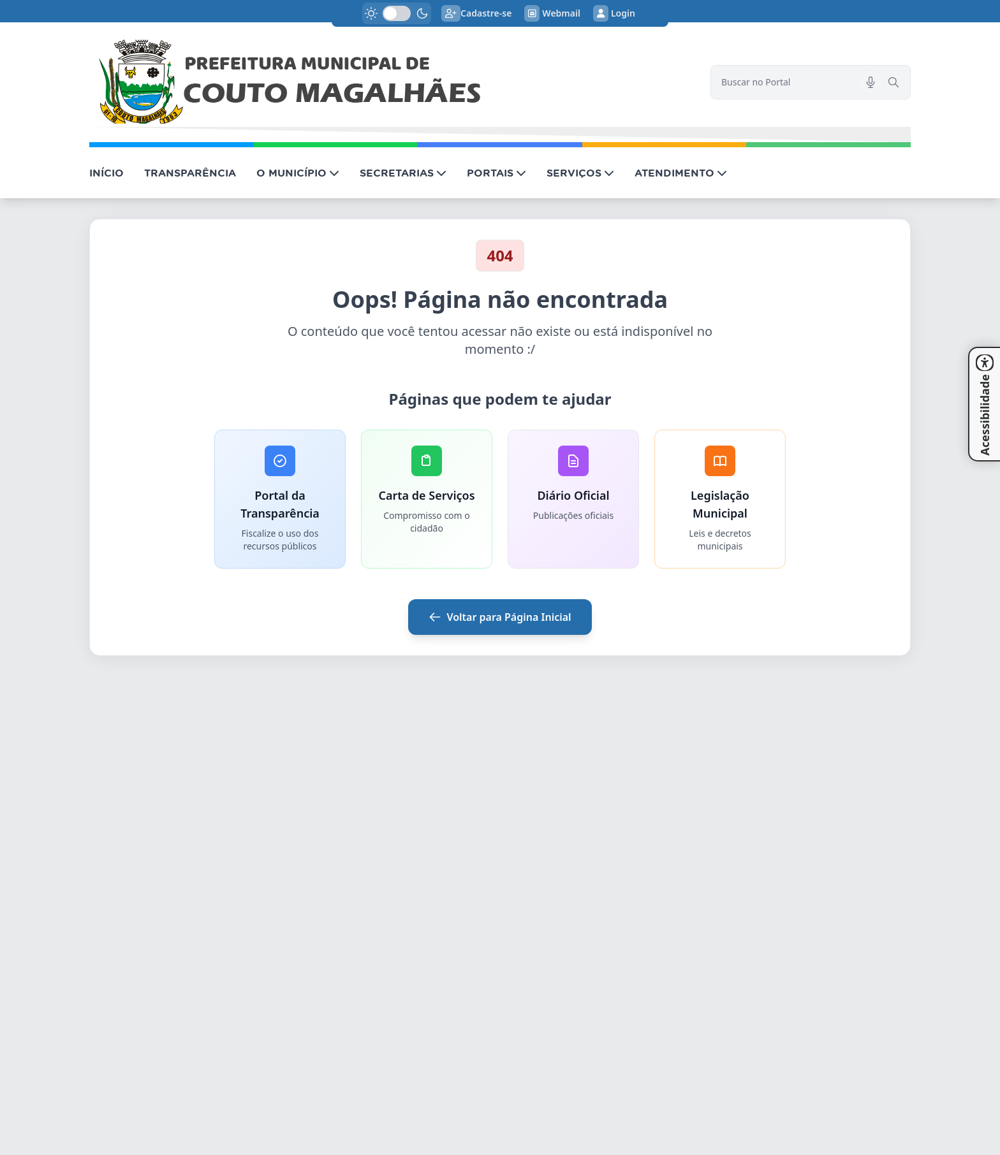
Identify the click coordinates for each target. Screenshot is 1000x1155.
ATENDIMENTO (681, 173)
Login (614, 13)
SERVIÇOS (580, 173)
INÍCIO (106, 173)
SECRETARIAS (403, 173)
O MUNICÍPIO (297, 173)
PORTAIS (496, 173)
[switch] (397, 13)
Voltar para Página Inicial (500, 617)
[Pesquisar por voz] (870, 82)
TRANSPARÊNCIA (190, 173)
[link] (392, 82)
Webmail (552, 13)
